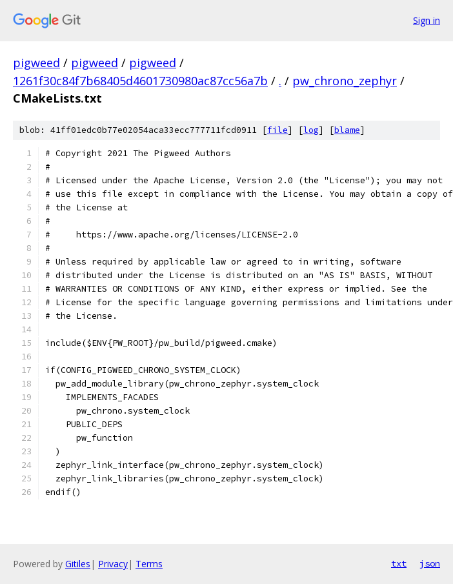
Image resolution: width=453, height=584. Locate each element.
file (277, 130)
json (429, 563)
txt (399, 563)
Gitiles (77, 564)
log (311, 130)
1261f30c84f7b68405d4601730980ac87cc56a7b (140, 80)
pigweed (36, 62)
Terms (149, 564)
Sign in (426, 20)
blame (347, 130)
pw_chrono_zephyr (344, 80)
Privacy (113, 564)
